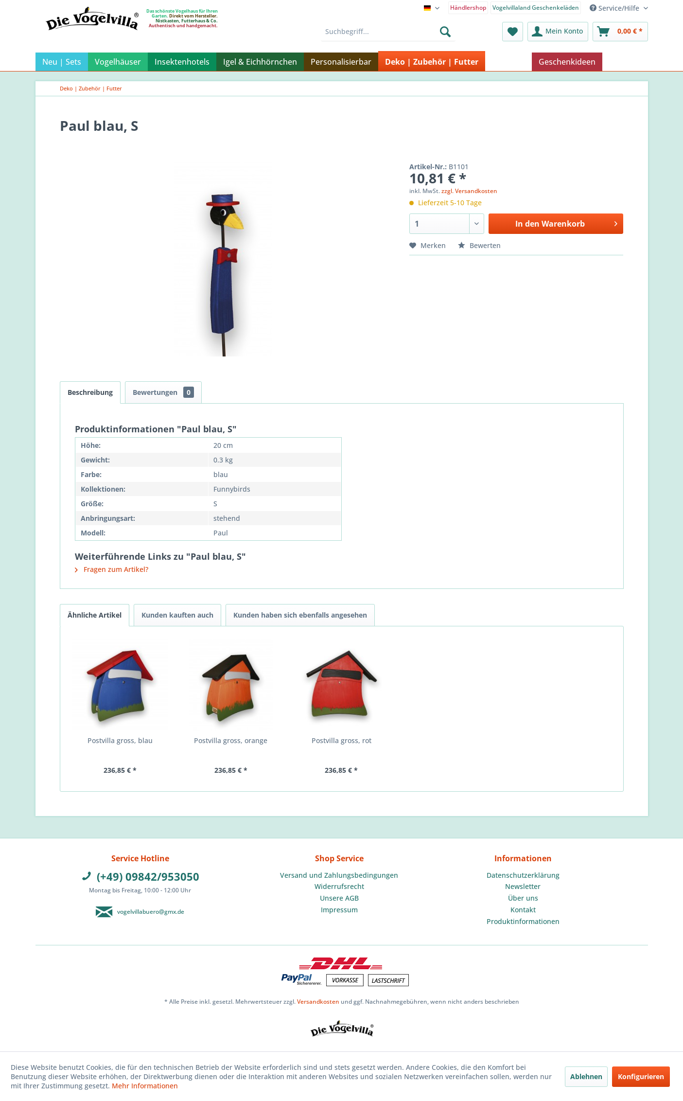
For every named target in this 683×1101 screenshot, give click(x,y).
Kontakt (523, 909)
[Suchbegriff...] (388, 31)
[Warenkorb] (620, 31)
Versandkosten (318, 1001)
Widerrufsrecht (339, 886)
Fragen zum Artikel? (111, 569)
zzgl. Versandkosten (469, 191)
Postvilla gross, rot (341, 740)
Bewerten (479, 245)
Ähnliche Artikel (95, 615)
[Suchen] (445, 31)
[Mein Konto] (557, 31)
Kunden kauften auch (177, 615)
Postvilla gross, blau (120, 740)
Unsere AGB (339, 898)
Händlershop (468, 7)
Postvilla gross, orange (230, 740)
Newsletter (523, 886)
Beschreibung (90, 392)
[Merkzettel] (512, 31)
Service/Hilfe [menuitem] (615, 8)
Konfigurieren (641, 1076)
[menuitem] (468, 7)
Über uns (523, 898)
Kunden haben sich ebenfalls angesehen (300, 615)
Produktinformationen (523, 921)
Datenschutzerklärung (523, 875)
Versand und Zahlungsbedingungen (339, 875)
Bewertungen (163, 392)
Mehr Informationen (145, 1085)
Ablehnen (586, 1076)
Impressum (339, 909)
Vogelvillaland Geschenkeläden (535, 7)
